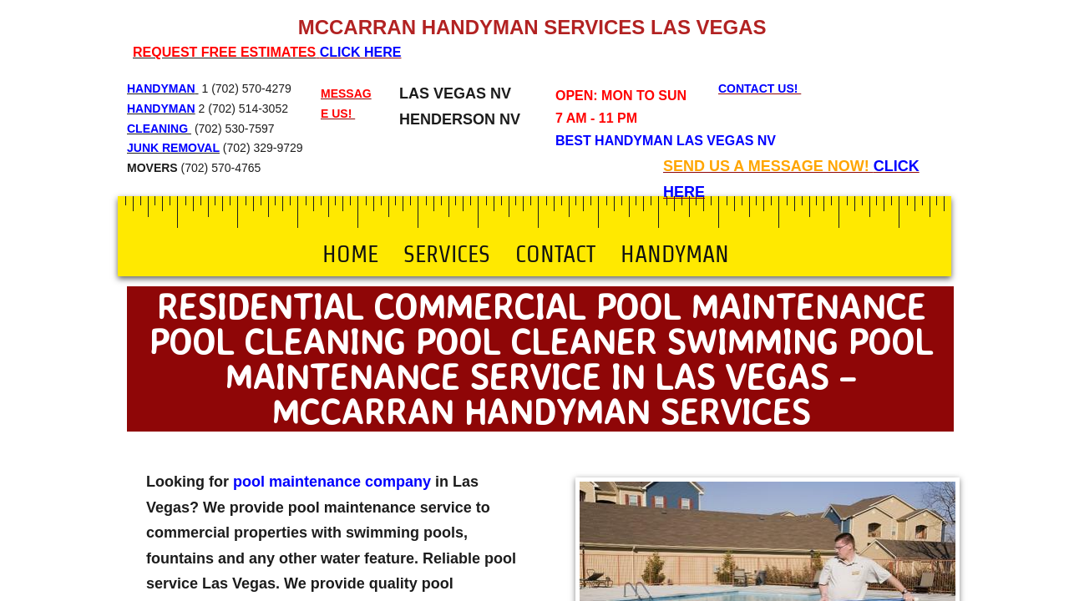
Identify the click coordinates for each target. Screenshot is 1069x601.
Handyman (675, 253)
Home (350, 253)
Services (446, 253)
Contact (555, 253)
